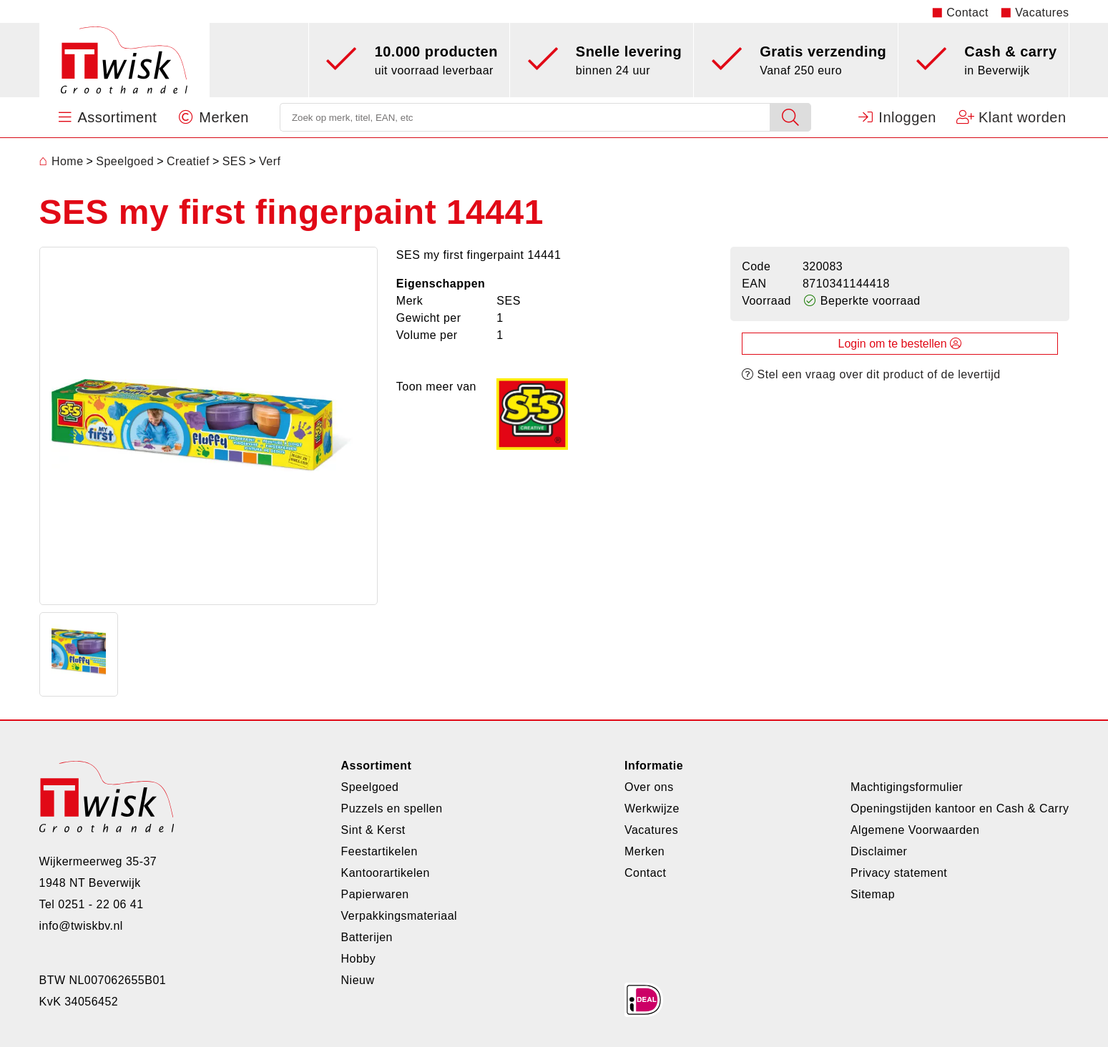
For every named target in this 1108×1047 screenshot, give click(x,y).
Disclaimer (878, 851)
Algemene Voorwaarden (914, 830)
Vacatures (1042, 12)
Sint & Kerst (373, 830)
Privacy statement (898, 873)
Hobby (358, 959)
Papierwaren (375, 894)
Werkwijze (652, 808)
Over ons (649, 787)
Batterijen (367, 937)
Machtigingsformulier (906, 787)
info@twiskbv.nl (81, 926)
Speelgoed (370, 787)
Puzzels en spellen (392, 808)
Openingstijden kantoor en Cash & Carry (959, 808)
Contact (967, 12)
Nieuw (358, 980)
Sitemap (872, 894)
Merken (644, 851)
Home (61, 161)
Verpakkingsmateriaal (399, 916)
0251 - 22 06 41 (100, 904)
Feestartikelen (379, 851)
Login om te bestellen (900, 344)
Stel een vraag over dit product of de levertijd (871, 374)
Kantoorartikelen (385, 873)
